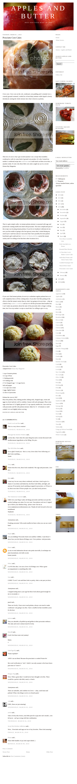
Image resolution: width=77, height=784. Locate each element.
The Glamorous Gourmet (15, 497)
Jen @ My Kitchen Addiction (16, 726)
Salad (57, 398)
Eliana (10, 737)
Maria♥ (10, 632)
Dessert (58, 341)
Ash (9, 701)
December (63, 209)
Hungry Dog (11, 674)
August (62, 221)
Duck (57, 343)
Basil (57, 304)
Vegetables (59, 432)
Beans (57, 307)
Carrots (58, 322)
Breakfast (58, 317)
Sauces (58, 403)
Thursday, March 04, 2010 (19, 721)
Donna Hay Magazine (17, 368)
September (63, 218)
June (61, 227)
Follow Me (59, 75)
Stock (57, 414)
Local (57, 369)
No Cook (58, 375)
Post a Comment (8, 748)
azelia (9, 712)
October (62, 215)
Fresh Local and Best (14, 423)
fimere (10, 547)
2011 (59, 204)
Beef (57, 309)
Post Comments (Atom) (18, 756)
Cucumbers (59, 335)
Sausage (58, 406)
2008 (59, 282)
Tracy (9, 464)
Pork (57, 388)
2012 (59, 201)
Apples (58, 296)
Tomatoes (58, 421)
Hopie (9, 533)
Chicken (58, 328)
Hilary (10, 563)
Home (28, 752)
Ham (57, 359)
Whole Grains (60, 435)
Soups (57, 411)
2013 (59, 198)
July (61, 224)
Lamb (57, 364)
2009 (59, 279)
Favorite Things (60, 348)
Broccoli (58, 320)
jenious (10, 618)
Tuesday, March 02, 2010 (19, 429)
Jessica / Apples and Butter (64, 50)
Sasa (9, 577)
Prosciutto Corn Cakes (12, 38)
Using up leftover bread (63, 429)
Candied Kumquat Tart (66, 263)
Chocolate (59, 330)
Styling (58, 416)
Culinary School (61, 338)
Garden (58, 356)
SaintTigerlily (12, 650)
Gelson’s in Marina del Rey (29, 236)
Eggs (57, 346)
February (63, 272)
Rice (57, 395)
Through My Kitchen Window (17, 435)
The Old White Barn (14, 448)
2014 (59, 195)
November (63, 212)
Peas (57, 382)
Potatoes (58, 390)
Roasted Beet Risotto (65, 249)
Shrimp (58, 408)
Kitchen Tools (60, 361)
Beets (57, 312)
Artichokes (59, 299)
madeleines (25, 161)
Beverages (59, 314)
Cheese (58, 325)
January (62, 275)
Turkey (58, 427)
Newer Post (6, 752)
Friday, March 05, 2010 (18, 732)
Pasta (57, 380)
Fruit (57, 354)
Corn (57, 333)
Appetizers (59, 294)
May (61, 230)
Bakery (58, 301)
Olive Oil (58, 377)
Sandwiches (59, 401)
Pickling (58, 385)
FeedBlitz (66, 168)
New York (59, 372)
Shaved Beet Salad (65, 265)
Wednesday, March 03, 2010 (20, 528)
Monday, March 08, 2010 (18, 744)
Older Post (49, 752)
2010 (59, 207)
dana (9, 478)
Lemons (58, 367)
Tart (57, 419)
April (61, 233)
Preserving (59, 393)
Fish (57, 351)
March (62, 236)
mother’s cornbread (17, 303)
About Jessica (60, 40)
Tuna (57, 424)
